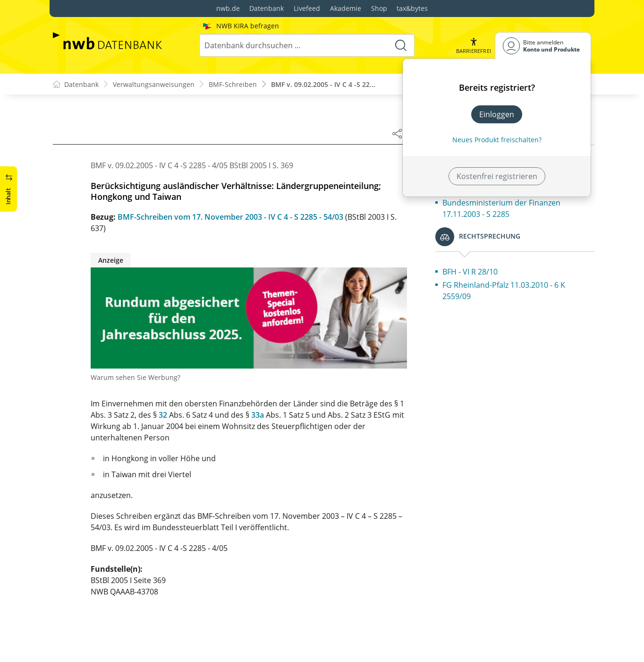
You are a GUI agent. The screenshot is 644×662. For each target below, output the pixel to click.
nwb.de (228, 8)
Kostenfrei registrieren (497, 176)
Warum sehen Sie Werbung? (135, 377)
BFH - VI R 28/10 (470, 272)
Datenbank (266, 8)
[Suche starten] (401, 45)
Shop (379, 8)
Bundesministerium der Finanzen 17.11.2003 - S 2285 (501, 208)
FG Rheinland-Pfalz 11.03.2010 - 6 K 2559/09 (503, 290)
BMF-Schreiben (233, 84)
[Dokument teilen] (397, 133)
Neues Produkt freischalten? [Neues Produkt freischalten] (497, 139)
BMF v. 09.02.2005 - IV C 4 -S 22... (323, 84)
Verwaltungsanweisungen (154, 84)
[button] (473, 45)
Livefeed (307, 8)
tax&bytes (412, 8)
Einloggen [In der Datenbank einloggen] (496, 114)
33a (257, 415)
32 (163, 415)
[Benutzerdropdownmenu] (543, 45)
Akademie (345, 8)
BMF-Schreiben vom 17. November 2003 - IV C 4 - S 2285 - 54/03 (230, 217)
